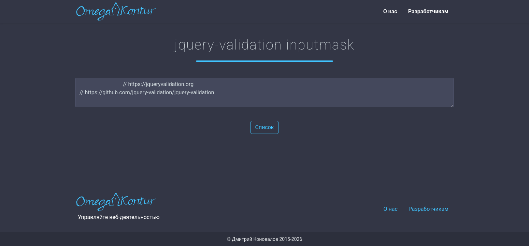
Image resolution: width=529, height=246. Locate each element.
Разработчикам (428, 11)
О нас (390, 11)
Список (264, 127)
